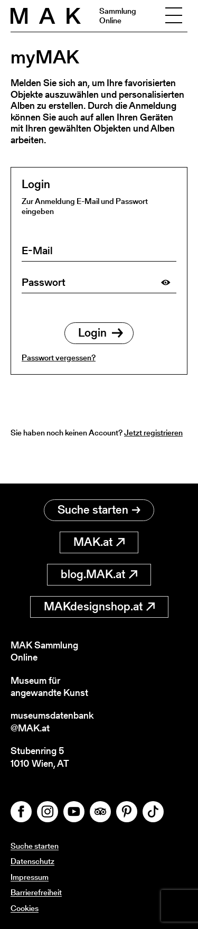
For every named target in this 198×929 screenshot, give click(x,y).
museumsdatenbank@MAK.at (52, 721)
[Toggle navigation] (173, 15)
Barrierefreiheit (36, 892)
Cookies (25, 908)
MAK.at (99, 542)
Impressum (30, 876)
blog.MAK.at (99, 574)
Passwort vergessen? (59, 357)
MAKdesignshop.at (99, 606)
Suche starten (99, 509)
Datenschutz (32, 861)
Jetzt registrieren (153, 432)
